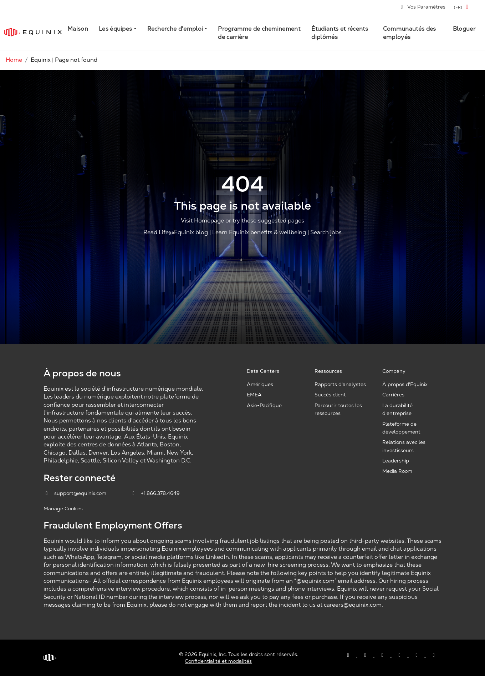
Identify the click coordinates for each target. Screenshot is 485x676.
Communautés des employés (409, 32)
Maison (77, 28)
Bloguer (464, 28)
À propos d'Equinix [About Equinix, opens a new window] (405, 384)
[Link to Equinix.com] (33, 32)
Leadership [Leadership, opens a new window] (395, 460)
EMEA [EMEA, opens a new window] (254, 394)
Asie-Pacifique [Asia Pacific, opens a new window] (264, 405)
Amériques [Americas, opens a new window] (260, 384)
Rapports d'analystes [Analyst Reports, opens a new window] (340, 384)
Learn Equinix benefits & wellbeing (259, 232)
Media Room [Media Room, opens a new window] (397, 471)
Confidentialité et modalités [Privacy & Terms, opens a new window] (218, 661)
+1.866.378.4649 (155, 493)
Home (14, 60)
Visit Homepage (202, 220)
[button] (462, 7)
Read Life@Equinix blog (175, 232)
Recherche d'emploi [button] (175, 28)
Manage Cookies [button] (63, 508)
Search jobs (326, 232)
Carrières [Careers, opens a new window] (393, 394)
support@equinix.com (76, 493)
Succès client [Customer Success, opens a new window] (330, 394)
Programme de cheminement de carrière (259, 32)
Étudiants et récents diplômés (339, 32)
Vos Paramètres (423, 7)
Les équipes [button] (115, 28)
